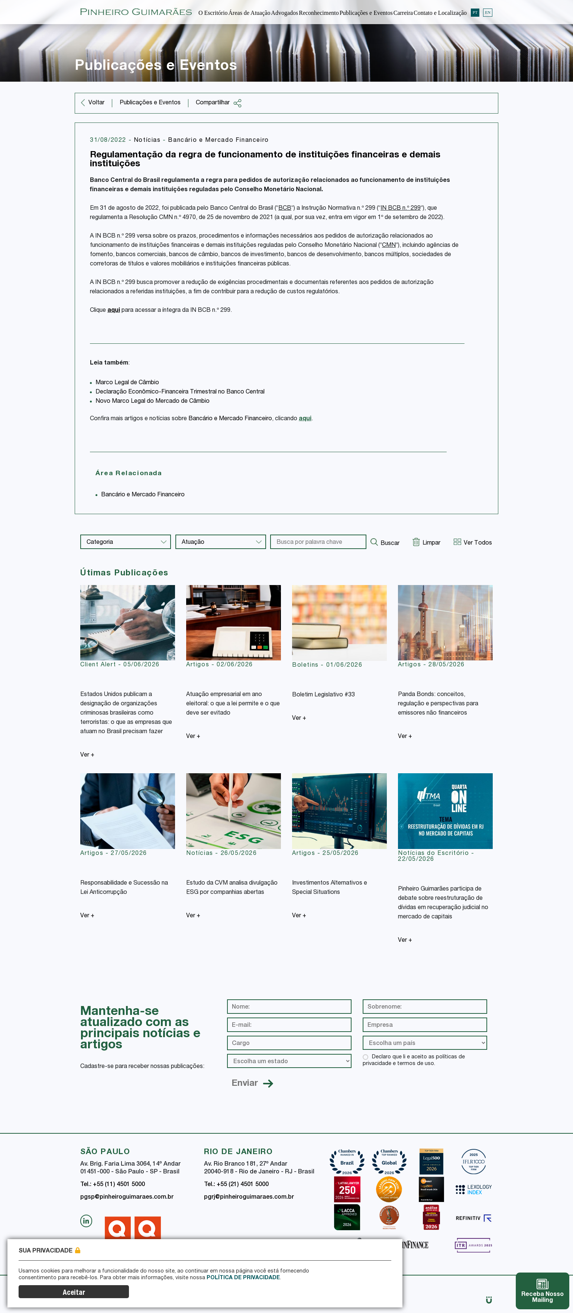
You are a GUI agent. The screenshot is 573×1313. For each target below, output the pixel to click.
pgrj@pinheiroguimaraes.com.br (249, 1198)
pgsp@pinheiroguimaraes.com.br (127, 1198)
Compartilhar (219, 103)
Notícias (148, 141)
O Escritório (213, 12)
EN (488, 12)
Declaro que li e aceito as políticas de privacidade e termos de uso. (414, 1061)
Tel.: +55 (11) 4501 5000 (112, 1185)
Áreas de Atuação (250, 12)
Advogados (284, 12)
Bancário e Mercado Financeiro (218, 141)
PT (475, 12)
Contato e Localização (440, 12)
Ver (87, 755)
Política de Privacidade (243, 1294)
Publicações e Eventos (366, 12)
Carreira (403, 12)
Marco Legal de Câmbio (127, 383)
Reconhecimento (319, 12)
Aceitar (365, 1293)
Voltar (96, 103)
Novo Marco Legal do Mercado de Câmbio (153, 402)
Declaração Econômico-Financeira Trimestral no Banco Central (180, 392)
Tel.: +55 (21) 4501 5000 (236, 1185)
